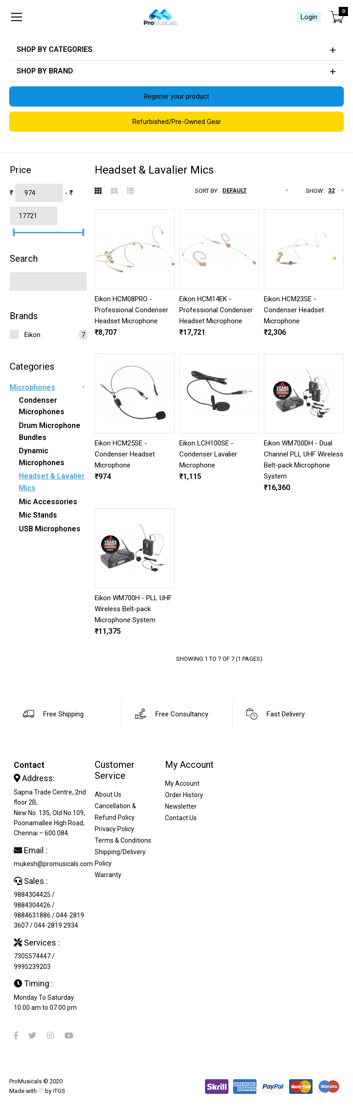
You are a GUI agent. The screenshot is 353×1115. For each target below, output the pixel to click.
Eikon (32, 335)
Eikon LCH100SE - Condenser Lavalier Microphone (208, 454)
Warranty (108, 874)
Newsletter (181, 806)
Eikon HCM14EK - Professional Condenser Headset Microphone (216, 310)
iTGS (59, 1090)
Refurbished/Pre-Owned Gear (176, 122)
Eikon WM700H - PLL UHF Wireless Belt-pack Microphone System (133, 609)
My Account (182, 783)
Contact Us (181, 818)
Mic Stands (38, 515)
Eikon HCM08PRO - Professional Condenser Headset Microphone (131, 310)
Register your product (176, 96)
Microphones (32, 387)
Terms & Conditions (123, 840)
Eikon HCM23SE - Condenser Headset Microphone (294, 310)
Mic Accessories (48, 501)
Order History (184, 795)
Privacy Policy (114, 829)
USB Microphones (49, 528)
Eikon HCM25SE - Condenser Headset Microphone (125, 454)
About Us (108, 794)
